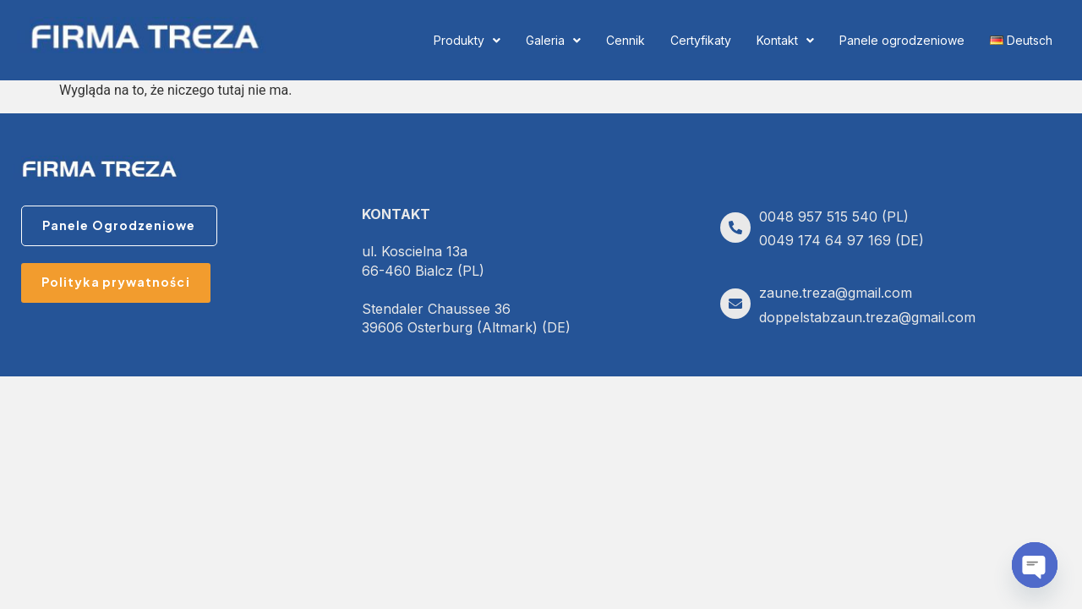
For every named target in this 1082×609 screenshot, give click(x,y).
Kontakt (785, 40)
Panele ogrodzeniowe (902, 40)
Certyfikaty (700, 40)
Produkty (467, 40)
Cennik (625, 40)
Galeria (553, 40)
